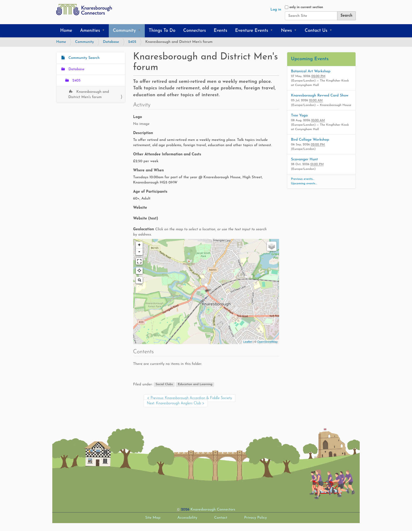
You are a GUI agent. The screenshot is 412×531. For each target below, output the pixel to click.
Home (66, 30)
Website (140, 208)
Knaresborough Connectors (212, 510)
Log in (275, 10)
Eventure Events (251, 30)
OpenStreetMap (267, 341)
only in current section (306, 7)
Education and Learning (195, 384)
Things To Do (162, 30)
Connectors (194, 30)
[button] (105, 30)
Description (143, 133)
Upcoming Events (310, 59)
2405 (132, 42)
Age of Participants (150, 192)
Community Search (83, 58)
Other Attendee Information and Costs (167, 154)
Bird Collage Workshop (310, 140)
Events (220, 30)
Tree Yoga (299, 116)
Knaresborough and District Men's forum (88, 94)
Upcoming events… (304, 183)
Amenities (90, 30)
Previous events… (303, 179)
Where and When (148, 170)
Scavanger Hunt (304, 159)
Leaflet (247, 341)
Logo (137, 117)
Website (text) (145, 219)
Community (124, 30)
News (286, 30)
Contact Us (316, 30)
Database (111, 42)
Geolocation (200, 232)
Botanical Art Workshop (311, 71)
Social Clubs (164, 384)
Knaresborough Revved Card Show (319, 96)
